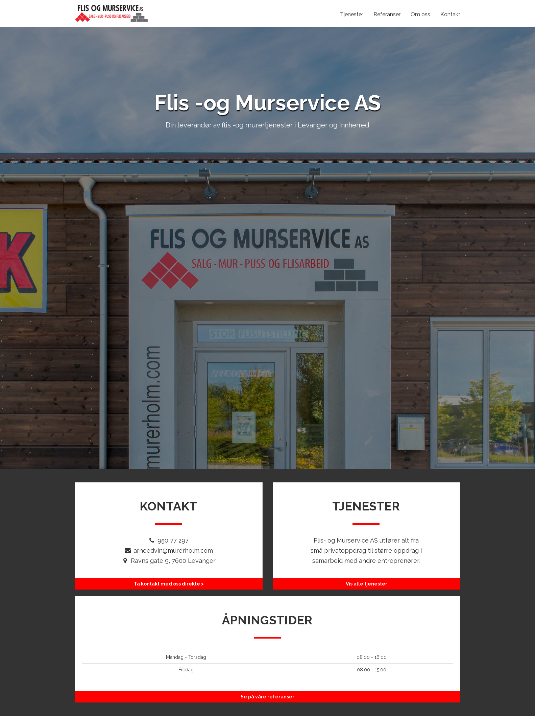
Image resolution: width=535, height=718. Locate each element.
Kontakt (450, 14)
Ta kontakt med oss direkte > (169, 584)
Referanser (386, 14)
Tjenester (351, 14)
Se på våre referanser (267, 696)
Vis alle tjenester (366, 584)
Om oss (420, 14)
